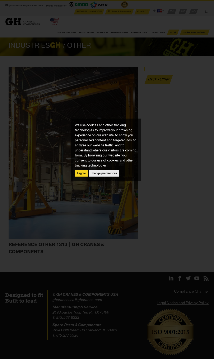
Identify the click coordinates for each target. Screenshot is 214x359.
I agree (81, 173)
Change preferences (104, 173)
